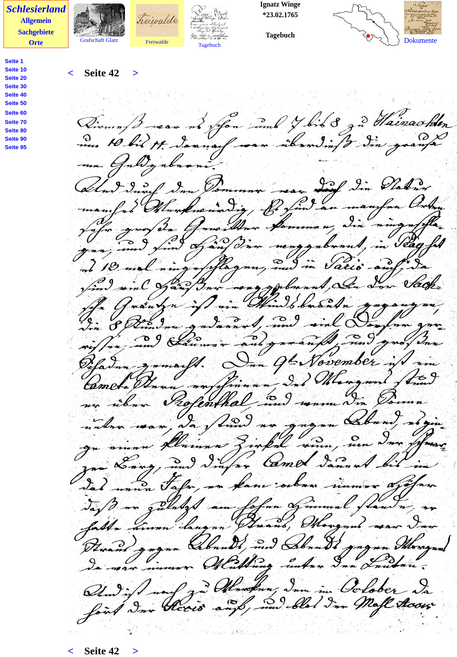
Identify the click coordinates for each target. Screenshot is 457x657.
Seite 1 (14, 61)
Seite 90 (15, 138)
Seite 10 (15, 69)
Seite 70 (15, 122)
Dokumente (420, 40)
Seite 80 (15, 130)
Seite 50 (15, 103)
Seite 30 (15, 86)
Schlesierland (36, 9)
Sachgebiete (36, 32)
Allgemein (36, 20)
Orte (36, 42)
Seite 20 (15, 78)
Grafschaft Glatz (99, 40)
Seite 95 (15, 147)
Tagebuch (209, 44)
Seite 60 (15, 112)
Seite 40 (15, 94)
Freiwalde (157, 41)
